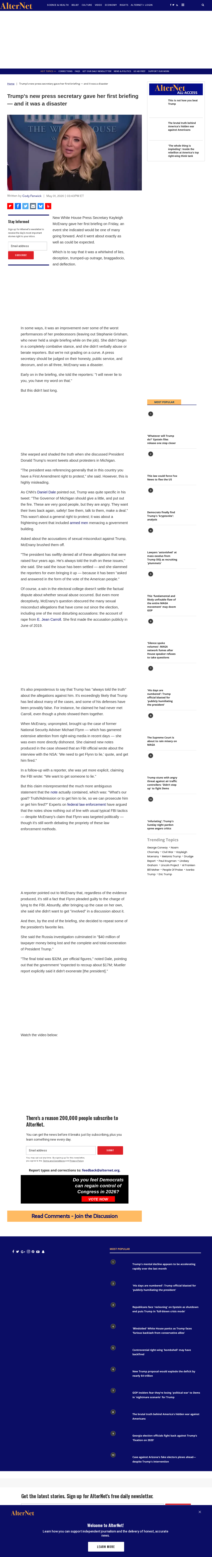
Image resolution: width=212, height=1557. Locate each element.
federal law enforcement (86, 804)
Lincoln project (170, 865)
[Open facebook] (171, 4)
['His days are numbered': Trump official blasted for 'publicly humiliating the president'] (156, 674)
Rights (124, 4)
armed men (78, 523)
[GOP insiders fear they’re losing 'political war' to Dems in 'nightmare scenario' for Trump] (119, 1396)
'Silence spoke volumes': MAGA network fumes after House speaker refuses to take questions (161, 650)
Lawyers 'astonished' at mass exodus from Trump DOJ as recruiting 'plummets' (162, 558)
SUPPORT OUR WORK (158, 71)
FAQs (77, 71)
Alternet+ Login (142, 4)
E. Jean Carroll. (49, 619)
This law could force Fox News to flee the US (162, 477)
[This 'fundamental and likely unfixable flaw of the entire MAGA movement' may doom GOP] (156, 580)
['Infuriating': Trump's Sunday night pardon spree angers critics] (156, 805)
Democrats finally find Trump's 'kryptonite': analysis (161, 516)
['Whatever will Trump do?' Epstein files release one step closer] (156, 420)
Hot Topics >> (48, 71)
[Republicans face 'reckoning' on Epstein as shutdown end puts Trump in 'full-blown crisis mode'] (119, 1311)
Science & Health (58, 4)
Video (98, 4)
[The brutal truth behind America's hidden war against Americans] (157, 129)
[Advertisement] (106, 39)
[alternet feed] (176, 6)
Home (10, 83)
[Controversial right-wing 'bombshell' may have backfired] (119, 1354)
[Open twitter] (173, 4)
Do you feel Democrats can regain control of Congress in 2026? (98, 1185)
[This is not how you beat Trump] (157, 106)
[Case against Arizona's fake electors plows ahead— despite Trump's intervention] (119, 1461)
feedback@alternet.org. (101, 1170)
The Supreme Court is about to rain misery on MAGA (162, 741)
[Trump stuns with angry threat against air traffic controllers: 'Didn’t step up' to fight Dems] (156, 762)
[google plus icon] (23, 1251)
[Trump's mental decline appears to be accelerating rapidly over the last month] (119, 1268)
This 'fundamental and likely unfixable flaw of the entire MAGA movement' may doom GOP (161, 603)
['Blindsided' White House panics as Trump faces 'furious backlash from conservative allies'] (119, 1332)
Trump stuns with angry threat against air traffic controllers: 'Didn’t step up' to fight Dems (162, 783)
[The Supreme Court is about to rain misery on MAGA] (156, 722)
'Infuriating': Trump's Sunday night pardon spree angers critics (160, 824)
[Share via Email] (33, 206)
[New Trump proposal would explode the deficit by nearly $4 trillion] (119, 1375)
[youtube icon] (38, 1251)
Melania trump (171, 856)
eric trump (165, 874)
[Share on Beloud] (48, 206)
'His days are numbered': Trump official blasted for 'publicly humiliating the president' (160, 697)
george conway (157, 847)
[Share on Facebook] (18, 206)
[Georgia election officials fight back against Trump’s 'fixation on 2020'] (119, 1439)
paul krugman (168, 861)
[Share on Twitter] (25, 206)
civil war (167, 852)
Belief (75, 4)
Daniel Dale (46, 492)
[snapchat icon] (43, 1251)
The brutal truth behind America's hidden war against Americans (182, 126)
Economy (111, 4)
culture (87, 4)
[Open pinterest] (33, 1251)
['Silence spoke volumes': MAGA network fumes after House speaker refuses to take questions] (156, 627)
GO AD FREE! (139, 71)
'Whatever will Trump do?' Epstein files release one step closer (161, 439)
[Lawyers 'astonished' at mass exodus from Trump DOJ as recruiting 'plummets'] (156, 536)
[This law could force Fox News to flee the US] (156, 460)
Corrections (65, 71)
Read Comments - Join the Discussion (75, 1216)
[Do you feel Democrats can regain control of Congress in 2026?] (45, 1189)
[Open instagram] (28, 1251)
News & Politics (122, 71)
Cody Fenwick (31, 196)
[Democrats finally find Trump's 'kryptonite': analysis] (156, 496)
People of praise (173, 870)
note (54, 792)
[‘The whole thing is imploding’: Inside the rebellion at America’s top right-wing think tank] (157, 151)
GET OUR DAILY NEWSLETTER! (97, 71)
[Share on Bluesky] (41, 206)
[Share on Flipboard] (10, 206)
